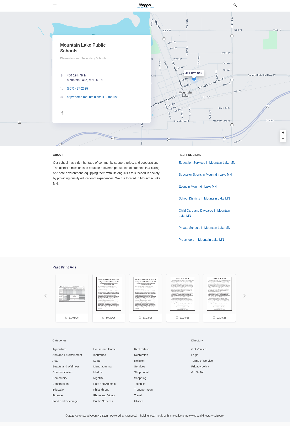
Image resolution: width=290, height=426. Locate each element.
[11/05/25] (69, 297)
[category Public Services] (103, 405)
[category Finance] (57, 399)
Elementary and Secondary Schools (83, 58)
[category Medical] (98, 376)
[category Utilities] (138, 405)
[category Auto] (55, 364)
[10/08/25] (221, 297)
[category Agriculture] (59, 353)
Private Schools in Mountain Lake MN (204, 227)
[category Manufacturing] (102, 370)
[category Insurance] (99, 358)
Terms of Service (202, 364)
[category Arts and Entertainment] (67, 358)
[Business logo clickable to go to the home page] (145, 5)
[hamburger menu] (54, 5)
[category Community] (59, 381)
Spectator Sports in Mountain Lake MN (205, 174)
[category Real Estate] (141, 353)
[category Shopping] (140, 381)
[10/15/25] (145, 297)
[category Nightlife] (98, 381)
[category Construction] (60, 387)
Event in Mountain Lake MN (198, 186)
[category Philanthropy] (101, 393)
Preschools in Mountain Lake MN (201, 239)
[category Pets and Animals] (104, 387)
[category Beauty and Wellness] (66, 370)
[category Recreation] (141, 358)
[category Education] (58, 393)
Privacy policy (200, 370)
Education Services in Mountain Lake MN (207, 162)
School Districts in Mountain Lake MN (204, 198)
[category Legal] (96, 364)
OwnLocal (131, 419)
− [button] (283, 139)
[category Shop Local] (141, 376)
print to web (189, 419)
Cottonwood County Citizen (92, 419)
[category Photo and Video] (104, 399)
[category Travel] (138, 399)
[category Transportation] (143, 393)
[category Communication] (62, 376)
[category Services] (139, 370)
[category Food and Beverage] (65, 405)
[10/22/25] (107, 297)
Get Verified (198, 353)
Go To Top (197, 376)
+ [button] (283, 133)
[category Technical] (140, 387)
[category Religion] (139, 364)
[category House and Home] (104, 353)
